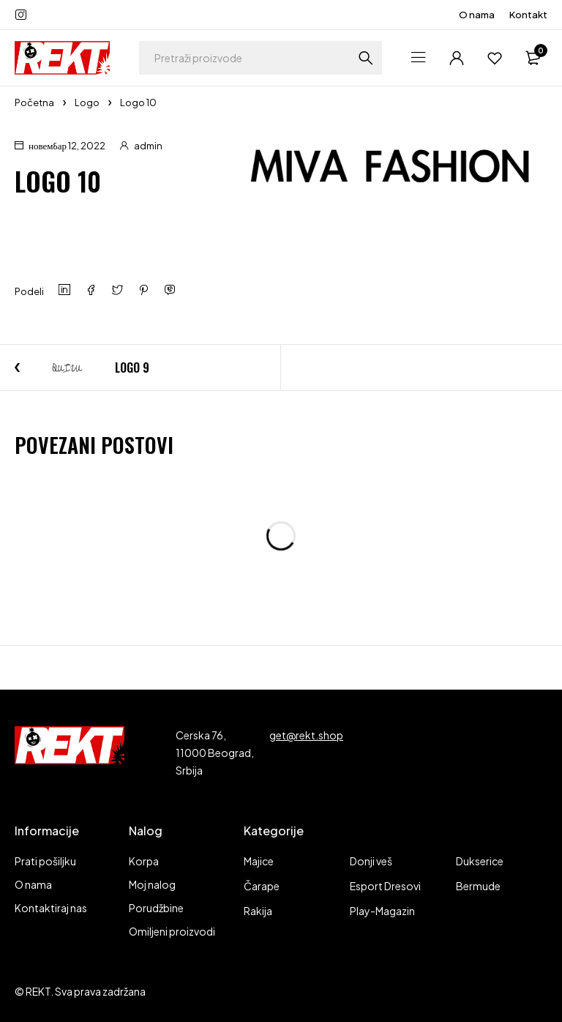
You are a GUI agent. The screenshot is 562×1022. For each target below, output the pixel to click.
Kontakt (528, 14)
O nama (477, 14)
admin (148, 146)
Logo (87, 102)
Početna (34, 102)
